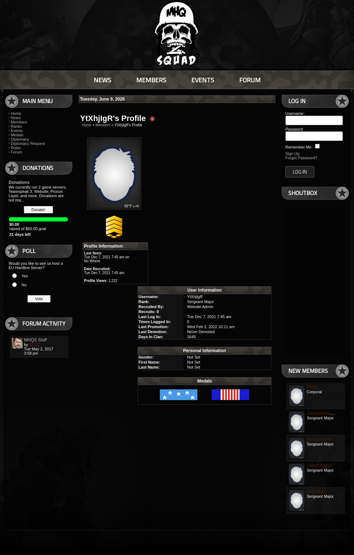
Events (17, 130)
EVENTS (202, 80)
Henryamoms (319, 439)
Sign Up (292, 153)
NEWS (102, 80)
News (16, 118)
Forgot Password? (301, 158)
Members (19, 122)
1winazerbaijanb (322, 413)
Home (16, 113)
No (23, 285)
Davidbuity (317, 491)
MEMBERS (151, 80)
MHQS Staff (35, 339)
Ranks (16, 126)
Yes (24, 276)
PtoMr (312, 387)
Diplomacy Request (28, 143)
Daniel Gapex (320, 465)
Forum (16, 152)
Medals (17, 135)
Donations (19, 182)
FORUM (250, 80)
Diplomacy (20, 139)
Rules (16, 148)
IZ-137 (35, 344)
